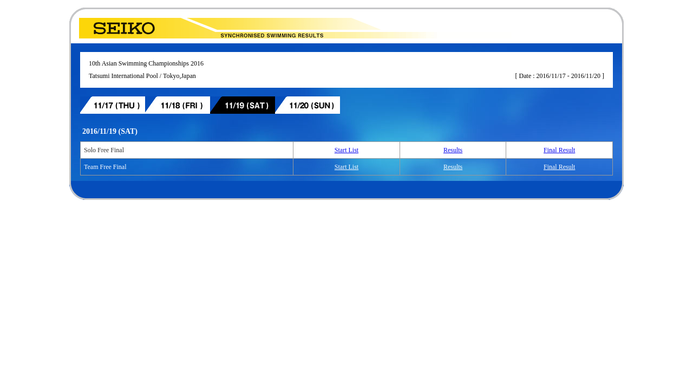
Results (452, 150)
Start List (346, 150)
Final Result (559, 150)
